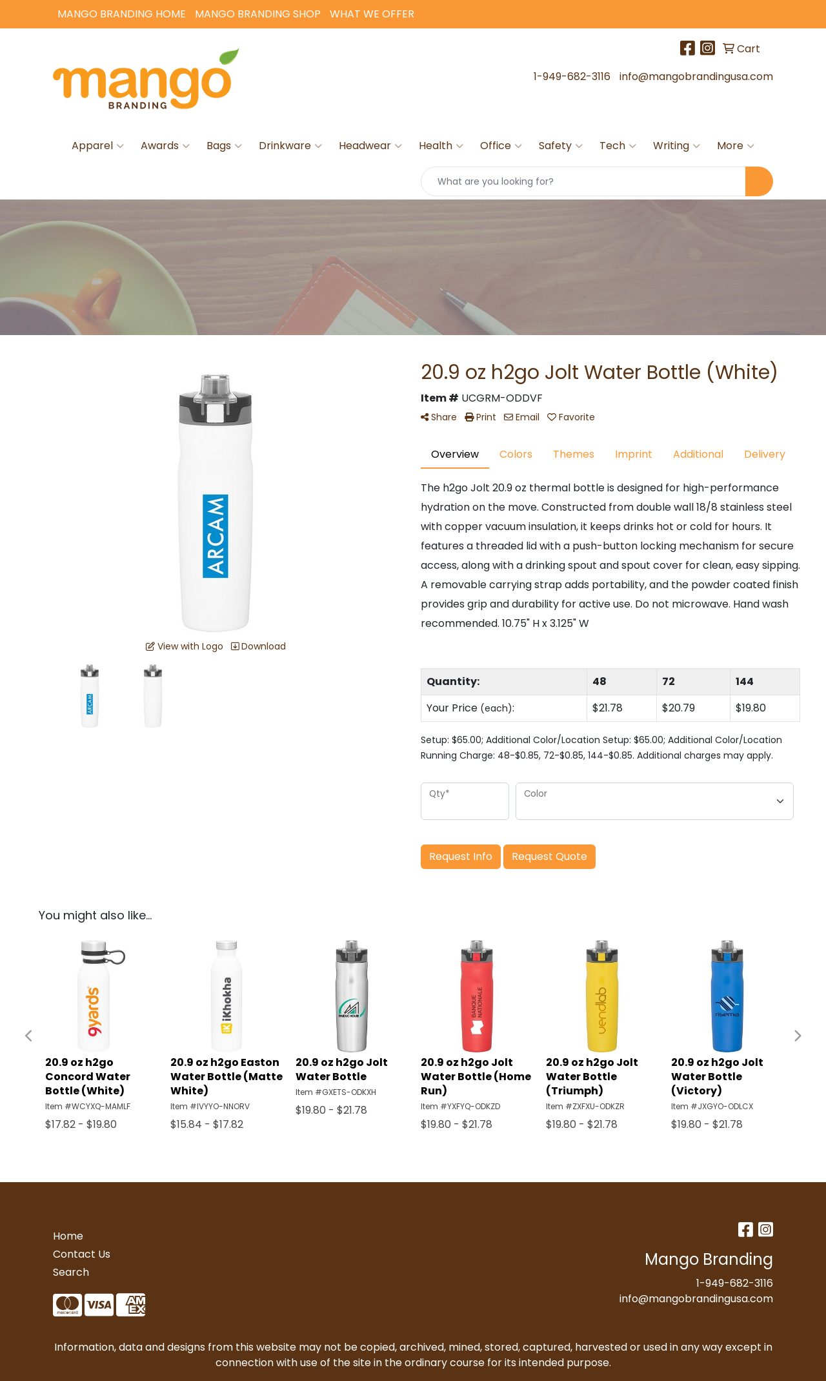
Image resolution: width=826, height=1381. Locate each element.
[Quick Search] (583, 181)
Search (71, 1272)
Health (441, 146)
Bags (224, 146)
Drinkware (290, 146)
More (735, 146)
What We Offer (372, 13)
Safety (561, 146)
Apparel (98, 146)
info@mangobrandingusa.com (696, 76)
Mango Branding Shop (258, 13)
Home (68, 1236)
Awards (165, 146)
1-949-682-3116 (572, 76)
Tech (617, 146)
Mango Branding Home (121, 13)
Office (501, 146)
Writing (676, 146)
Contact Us (81, 1254)
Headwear (370, 146)
